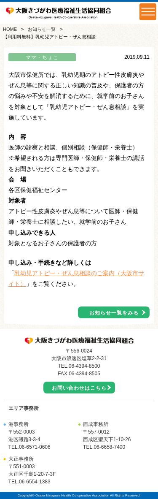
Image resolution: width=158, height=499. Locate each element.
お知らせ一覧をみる (114, 313)
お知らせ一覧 (42, 29)
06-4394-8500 (84, 366)
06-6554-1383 (35, 482)
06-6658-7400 (109, 447)
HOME (10, 29)
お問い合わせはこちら (79, 388)
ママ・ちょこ (42, 57)
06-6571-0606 (35, 447)
